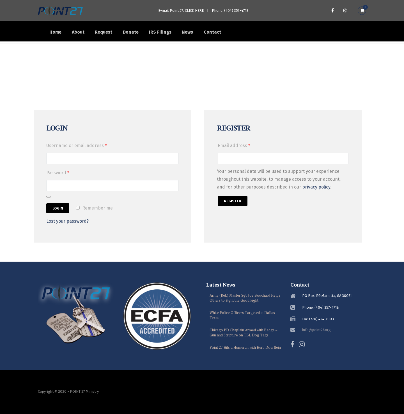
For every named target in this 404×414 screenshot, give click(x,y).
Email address (234, 150)
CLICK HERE (194, 10)
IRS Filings (177, 33)
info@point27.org (316, 330)
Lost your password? (67, 226)
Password (57, 177)
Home (58, 33)
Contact (236, 33)
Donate (144, 33)
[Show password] (48, 202)
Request (113, 33)
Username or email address (76, 150)
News (208, 33)
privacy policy (316, 192)
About (84, 33)
